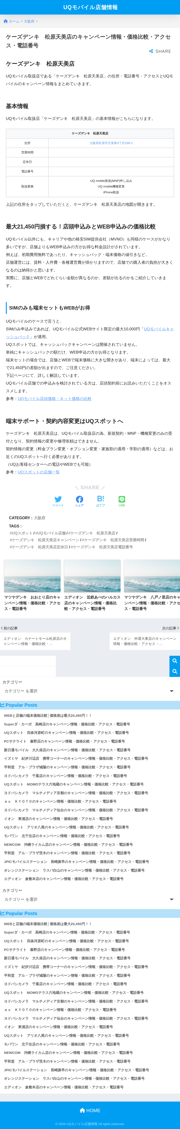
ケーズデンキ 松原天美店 (92, 533)
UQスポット (22, 533)
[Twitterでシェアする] (58, 502)
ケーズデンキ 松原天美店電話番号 (103, 547)
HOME (90, 1110)
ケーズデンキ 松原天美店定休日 (40, 547)
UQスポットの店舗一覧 (39, 472)
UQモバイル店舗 (51, 533)
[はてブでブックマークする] (100, 502)
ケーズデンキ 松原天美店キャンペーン (45, 540)
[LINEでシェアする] (122, 502)
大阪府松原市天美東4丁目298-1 (111, 143)
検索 (174, 661)
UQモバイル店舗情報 (90, 7)
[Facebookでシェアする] (79, 502)
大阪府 (39, 518)
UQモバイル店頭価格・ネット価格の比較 (55, 399)
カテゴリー (12, 682)
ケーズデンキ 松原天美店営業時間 (114, 540)
